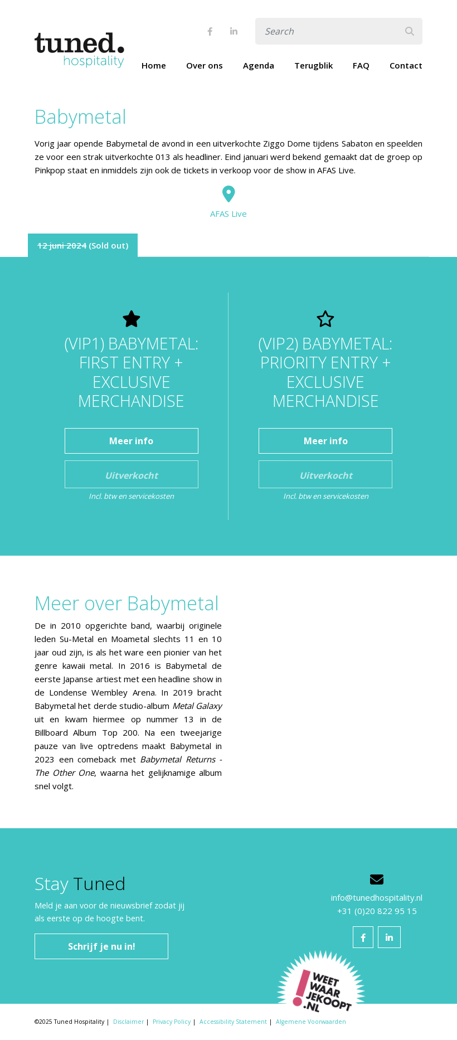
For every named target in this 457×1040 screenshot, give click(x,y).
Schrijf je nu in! (101, 946)
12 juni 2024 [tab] (61, 245)
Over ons (204, 65)
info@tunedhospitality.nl (376, 897)
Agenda (258, 65)
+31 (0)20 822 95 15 (377, 910)
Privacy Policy (172, 1022)
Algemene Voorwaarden (311, 1022)
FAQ (361, 65)
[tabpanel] (228, 406)
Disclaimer (128, 1022)
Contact (406, 65)
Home (154, 65)
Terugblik (313, 65)
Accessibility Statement (233, 1022)
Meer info (131, 441)
